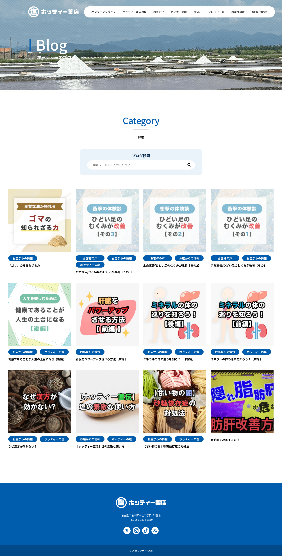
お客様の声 (238, 12)
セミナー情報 (179, 12)
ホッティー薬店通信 (134, 12)
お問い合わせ (259, 12)
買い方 (198, 12)
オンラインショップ (103, 12)
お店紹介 (158, 12)
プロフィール (216, 12)
